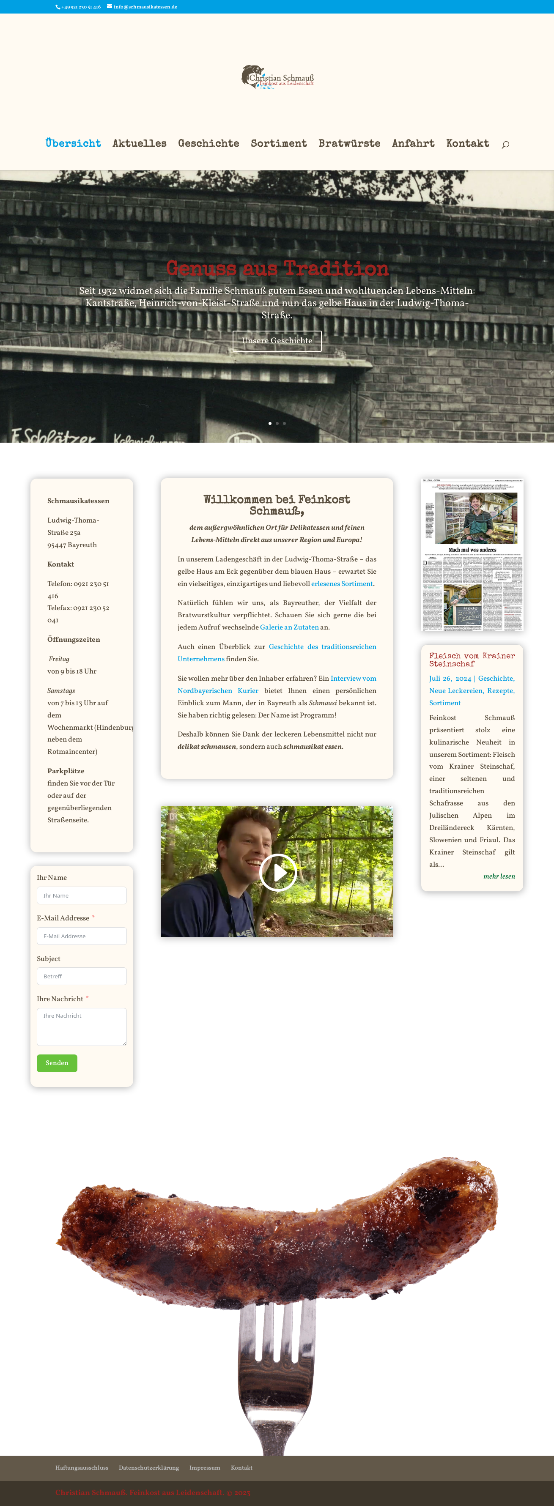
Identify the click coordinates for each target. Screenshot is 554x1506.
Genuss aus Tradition (277, 271)
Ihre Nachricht (60, 999)
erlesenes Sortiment (342, 584)
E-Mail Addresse (63, 918)
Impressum (204, 1468)
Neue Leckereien (456, 691)
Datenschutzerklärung (149, 1468)
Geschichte (208, 146)
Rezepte (500, 691)
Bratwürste (349, 146)
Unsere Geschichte (277, 341)
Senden (57, 1063)
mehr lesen (499, 877)
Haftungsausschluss (81, 1468)
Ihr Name (52, 878)
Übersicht (73, 146)
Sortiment (279, 146)
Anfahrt (413, 146)
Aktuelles (139, 146)
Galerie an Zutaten (289, 628)
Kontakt (467, 146)
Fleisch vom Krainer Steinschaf (472, 661)
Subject (48, 959)
